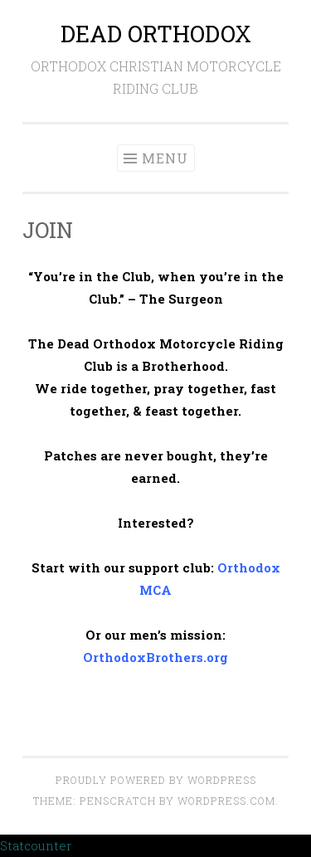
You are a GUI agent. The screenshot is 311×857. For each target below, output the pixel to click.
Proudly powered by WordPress (156, 779)
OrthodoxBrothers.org (155, 657)
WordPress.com (226, 800)
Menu (165, 158)
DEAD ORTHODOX (156, 33)
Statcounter (35, 845)
